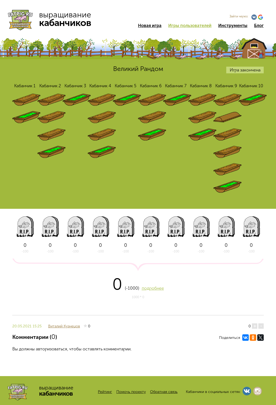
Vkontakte (254, 17)
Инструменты (232, 25)
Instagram (257, 391)
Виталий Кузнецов (64, 326)
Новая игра (150, 25)
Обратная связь (164, 391)
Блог (259, 25)
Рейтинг (105, 391)
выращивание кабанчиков (51, 19)
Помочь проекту (131, 391)
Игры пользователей (190, 25)
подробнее (153, 288)
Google (260, 17)
